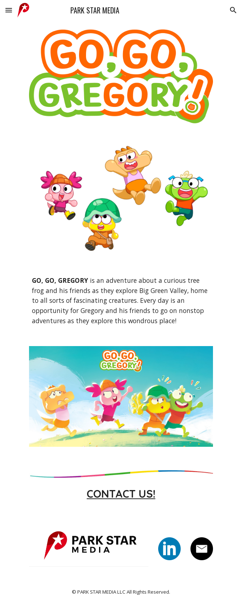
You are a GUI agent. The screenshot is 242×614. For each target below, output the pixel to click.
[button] (8, 10)
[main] (121, 301)
